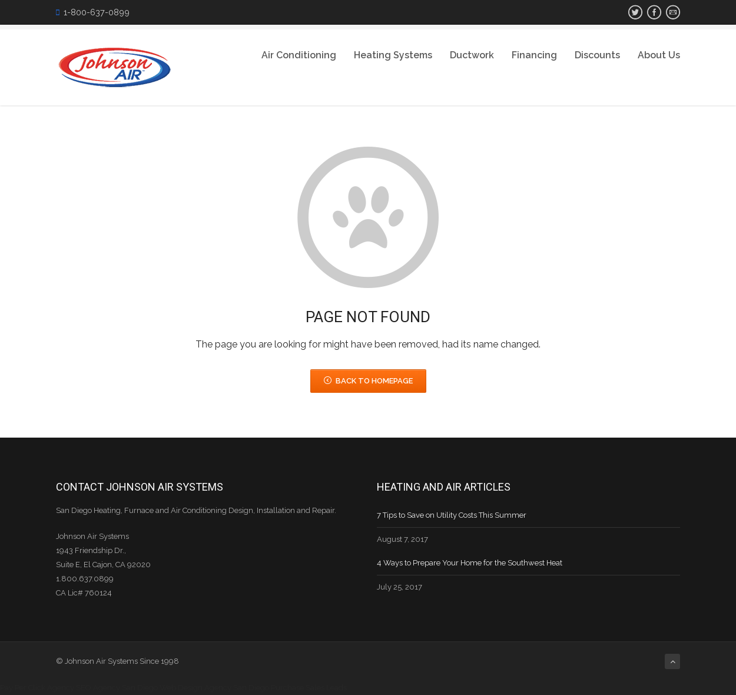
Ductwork (472, 55)
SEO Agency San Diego (117, 687)
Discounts (597, 55)
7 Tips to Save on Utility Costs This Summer (451, 515)
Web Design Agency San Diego (214, 687)
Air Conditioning (298, 55)
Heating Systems (393, 55)
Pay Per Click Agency (37, 687)
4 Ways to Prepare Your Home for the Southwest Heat (469, 562)
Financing (534, 55)
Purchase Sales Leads (309, 687)
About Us (659, 55)
